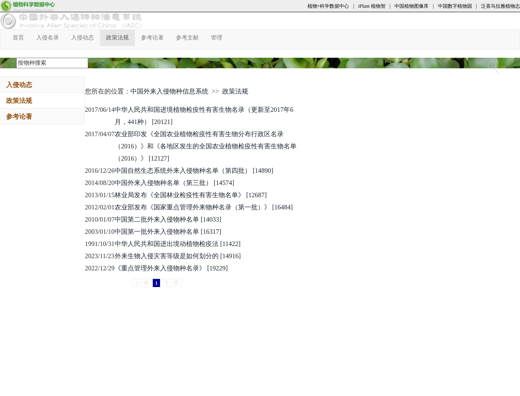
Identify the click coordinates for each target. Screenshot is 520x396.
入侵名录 (50, 37)
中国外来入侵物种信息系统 (169, 91)
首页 (21, 37)
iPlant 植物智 (372, 6)
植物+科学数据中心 (328, 6)
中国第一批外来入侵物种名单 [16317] (168, 231)
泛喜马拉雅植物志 (500, 6)
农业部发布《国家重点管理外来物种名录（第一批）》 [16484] (204, 207)
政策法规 (120, 37)
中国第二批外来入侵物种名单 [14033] (168, 219)
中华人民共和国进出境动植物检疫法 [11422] (177, 243)
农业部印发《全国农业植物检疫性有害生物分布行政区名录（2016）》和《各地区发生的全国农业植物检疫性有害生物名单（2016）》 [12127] (206, 146)
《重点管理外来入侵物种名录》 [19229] (171, 268)
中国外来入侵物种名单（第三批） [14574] (174, 182)
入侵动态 (85, 37)
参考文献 (190, 37)
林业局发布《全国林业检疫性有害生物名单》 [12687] (191, 194)
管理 (219, 37)
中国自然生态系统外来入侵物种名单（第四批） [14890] (194, 170)
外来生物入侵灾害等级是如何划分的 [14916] (178, 255)
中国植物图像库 (411, 6)
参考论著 (155, 37)
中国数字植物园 (455, 6)
